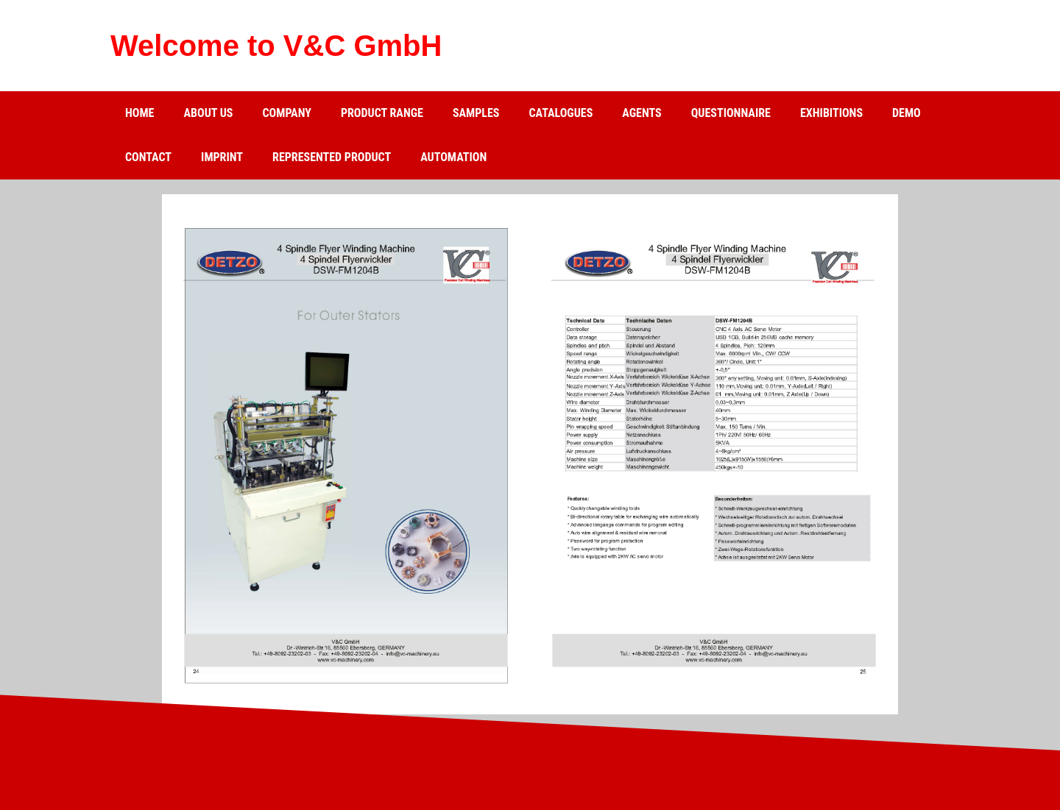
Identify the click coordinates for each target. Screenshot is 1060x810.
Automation (453, 157)
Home (139, 113)
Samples (476, 113)
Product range (382, 113)
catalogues (561, 113)
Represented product (331, 157)
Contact (148, 157)
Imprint (222, 157)
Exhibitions (831, 113)
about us (208, 113)
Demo (906, 113)
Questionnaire (731, 113)
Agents (641, 113)
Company (286, 113)
